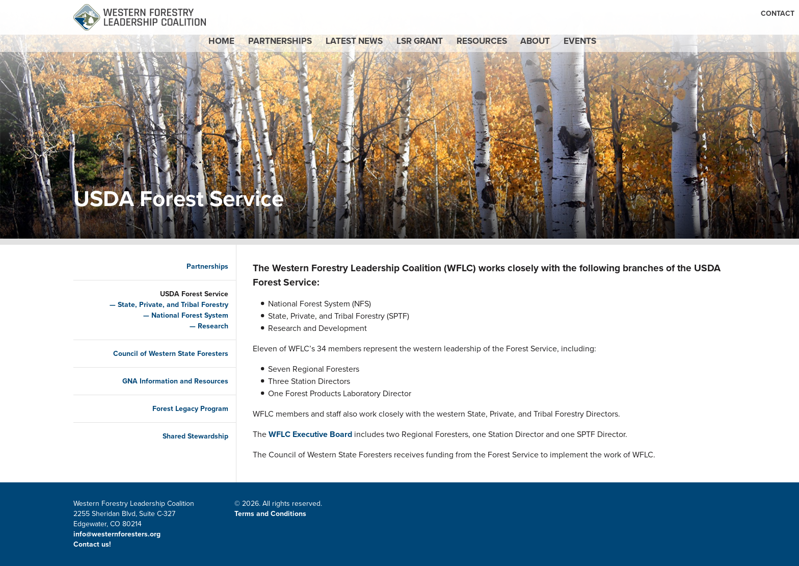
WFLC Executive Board (310, 434)
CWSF (684, 13)
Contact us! (93, 544)
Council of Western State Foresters (162, 353)
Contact (525, 13)
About (573, 50)
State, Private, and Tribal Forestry (164, 304)
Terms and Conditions (270, 513)
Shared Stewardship (187, 436)
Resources (502, 50)
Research (204, 326)
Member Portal (579, 13)
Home (174, 50)
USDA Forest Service (185, 294)
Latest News (340, 50)
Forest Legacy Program (182, 408)
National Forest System (181, 315)
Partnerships (248, 50)
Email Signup (641, 13)
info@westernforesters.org (117, 534)
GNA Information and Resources (167, 381)
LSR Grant (423, 50)
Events (633, 50)
